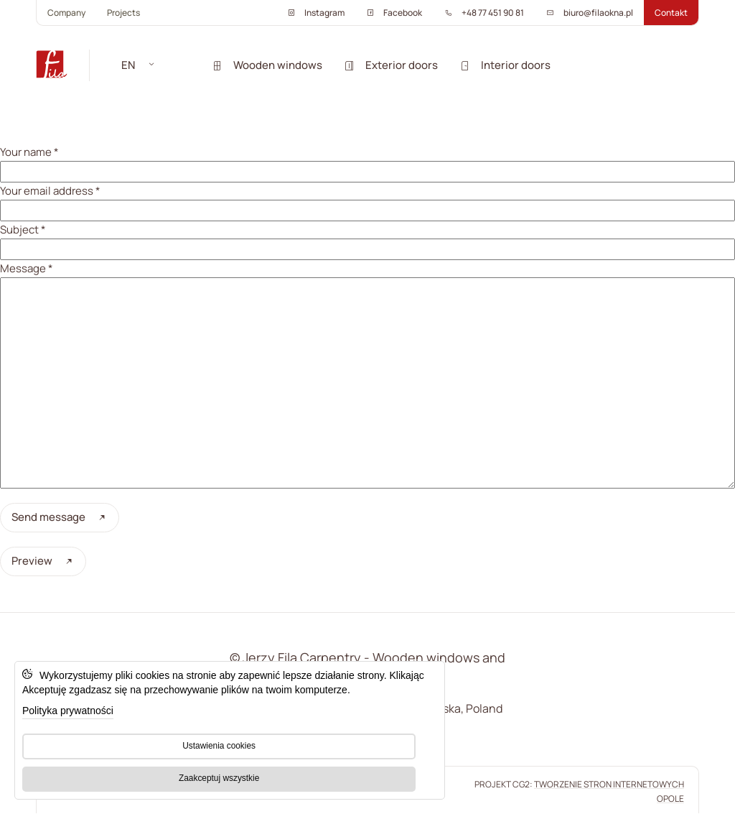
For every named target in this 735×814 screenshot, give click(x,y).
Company (66, 12)
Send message (59, 516)
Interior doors (505, 65)
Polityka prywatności (67, 710)
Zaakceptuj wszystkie (219, 778)
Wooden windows (267, 65)
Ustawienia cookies (219, 746)
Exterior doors (391, 65)
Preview (43, 560)
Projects (123, 12)
